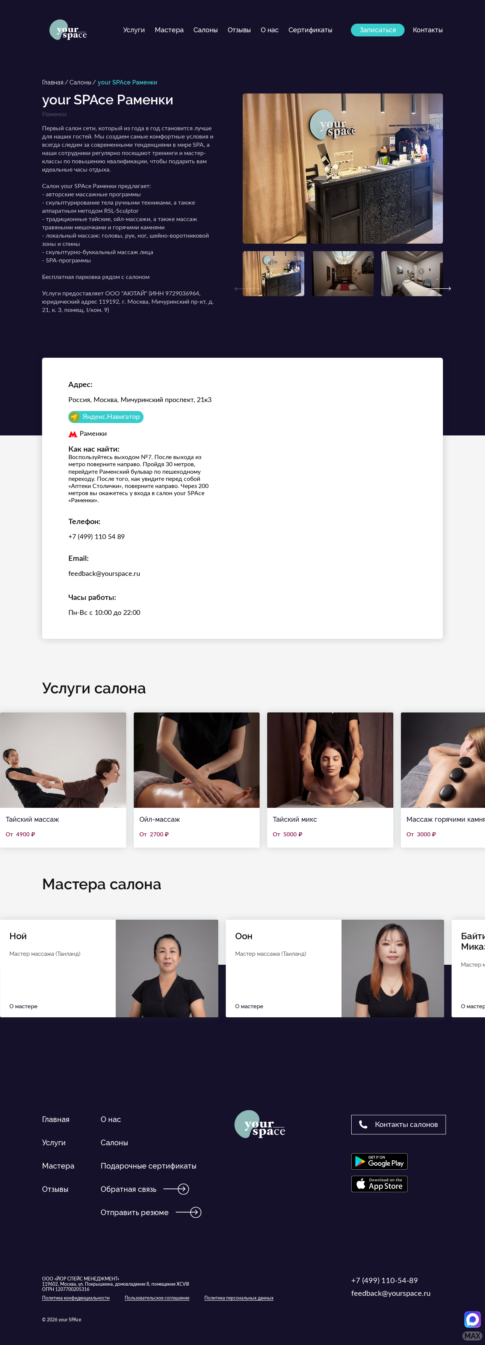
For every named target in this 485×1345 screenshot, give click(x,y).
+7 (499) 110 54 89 (96, 537)
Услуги (134, 30)
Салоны (205, 30)
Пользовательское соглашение (157, 1298)
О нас (270, 30)
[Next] (438, 288)
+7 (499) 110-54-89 (384, 1281)
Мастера (169, 30)
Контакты (428, 30)
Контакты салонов (398, 1124)
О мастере (57, 1006)
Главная (52, 82)
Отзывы (239, 30)
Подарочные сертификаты (148, 1165)
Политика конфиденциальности (76, 1298)
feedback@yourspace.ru (104, 574)
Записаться (378, 30)
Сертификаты (310, 30)
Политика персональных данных (238, 1298)
